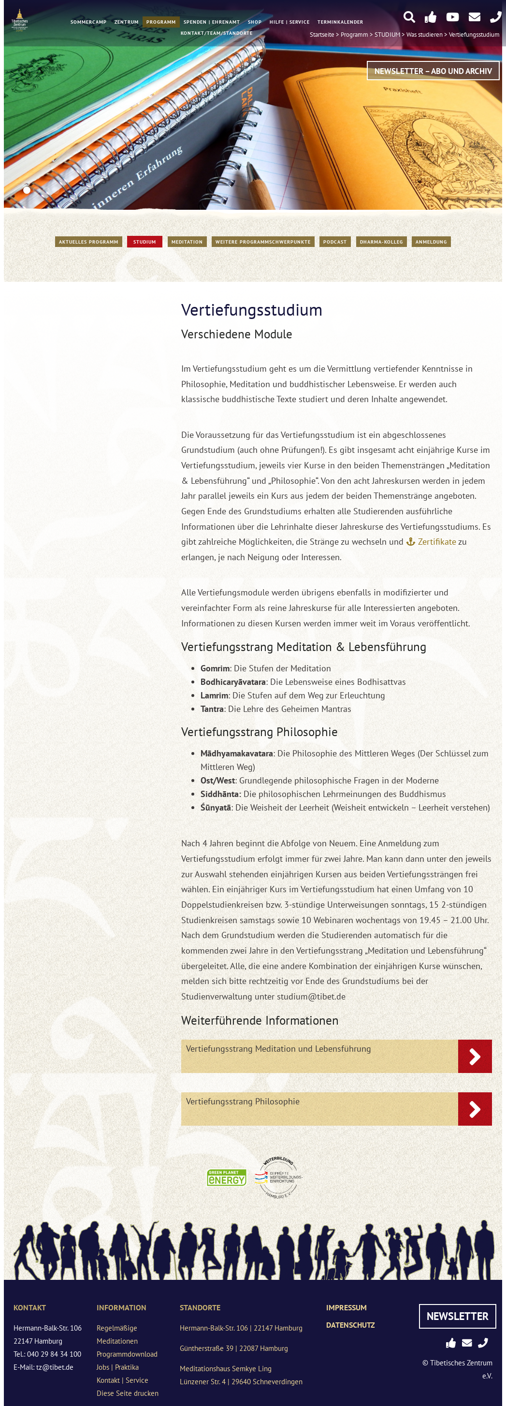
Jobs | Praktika (118, 1367)
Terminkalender (340, 22)
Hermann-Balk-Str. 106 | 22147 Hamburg (241, 1328)
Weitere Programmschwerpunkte (263, 241)
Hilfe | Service (290, 22)
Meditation (187, 241)
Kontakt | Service (122, 1380)
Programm (161, 22)
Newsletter (458, 1316)
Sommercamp (89, 22)
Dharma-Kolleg (381, 241)
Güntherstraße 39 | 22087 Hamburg (234, 1348)
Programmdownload (127, 1354)
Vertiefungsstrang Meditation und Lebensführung (278, 1048)
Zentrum (127, 22)
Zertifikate (437, 541)
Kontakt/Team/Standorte (217, 33)
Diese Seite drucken (128, 1393)
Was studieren (424, 35)
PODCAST (335, 241)
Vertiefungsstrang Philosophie (243, 1101)
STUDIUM (144, 241)
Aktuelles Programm (88, 241)
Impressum (346, 1307)
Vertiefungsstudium (474, 35)
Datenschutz (350, 1325)
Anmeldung (431, 241)
